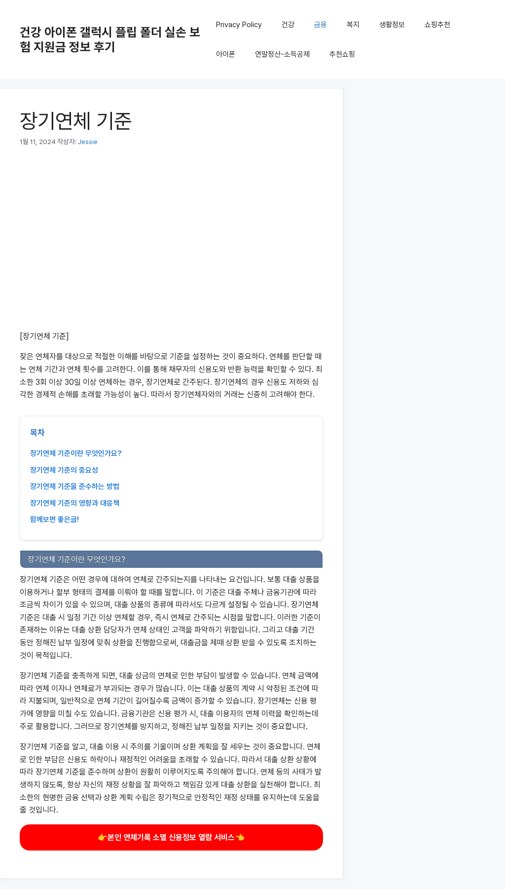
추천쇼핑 (342, 54)
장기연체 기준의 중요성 (64, 470)
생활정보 (392, 24)
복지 (353, 24)
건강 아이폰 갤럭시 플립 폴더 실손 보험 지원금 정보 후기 (110, 39)
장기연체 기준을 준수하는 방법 (74, 486)
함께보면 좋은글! (54, 519)
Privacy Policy (239, 24)
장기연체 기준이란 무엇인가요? (76, 453)
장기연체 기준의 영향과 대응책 (74, 503)
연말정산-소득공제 (282, 54)
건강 (288, 24)
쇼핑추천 (437, 24)
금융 (320, 24)
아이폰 (225, 54)
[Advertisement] (171, 244)
